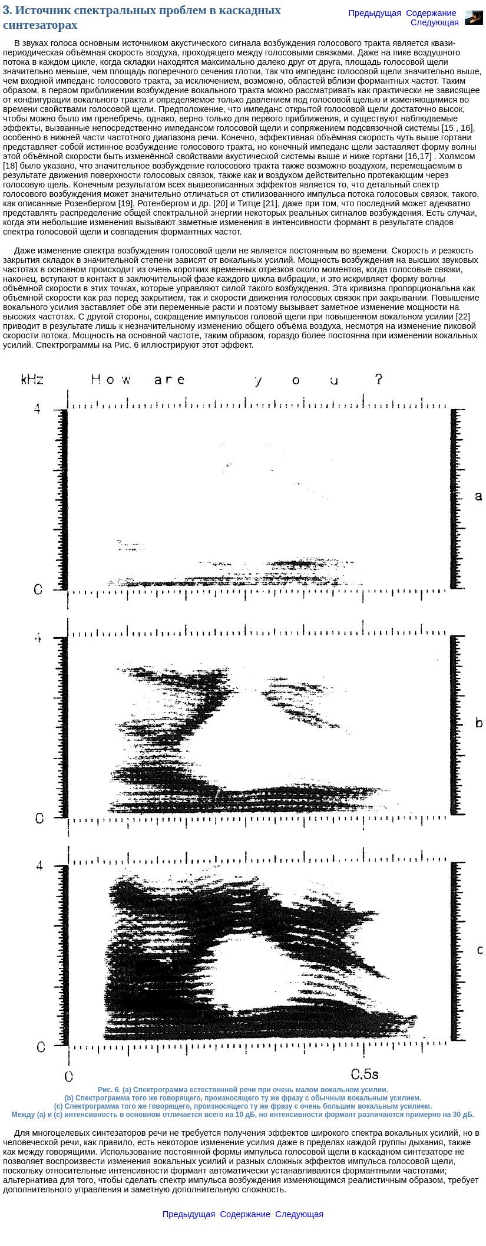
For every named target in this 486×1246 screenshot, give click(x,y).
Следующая (435, 22)
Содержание (431, 13)
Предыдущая (374, 13)
